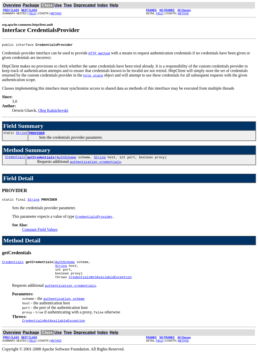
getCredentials (40, 159)
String (21, 134)
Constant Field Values (39, 232)
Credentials (15, 159)
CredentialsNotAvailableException (100, 283)
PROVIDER (37, 134)
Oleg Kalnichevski (53, 111)
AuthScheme (66, 159)
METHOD (56, 13)
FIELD (32, 13)
